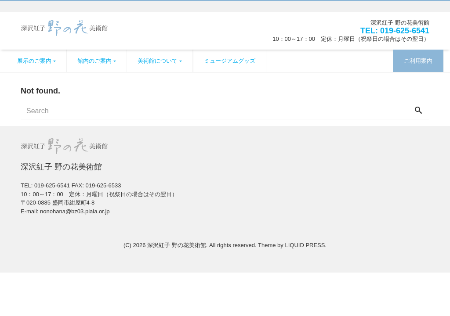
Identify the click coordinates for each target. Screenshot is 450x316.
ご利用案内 (418, 60)
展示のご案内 (34, 60)
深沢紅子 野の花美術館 (176, 245)
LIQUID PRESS (305, 245)
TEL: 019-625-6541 (394, 30)
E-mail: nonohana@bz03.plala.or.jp (65, 211)
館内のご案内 (94, 60)
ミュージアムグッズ (229, 60)
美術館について (158, 60)
